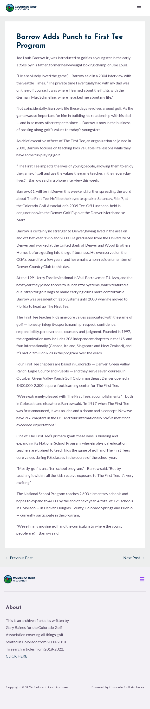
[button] (142, 579)
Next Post (134, 558)
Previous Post (19, 558)
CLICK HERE (16, 656)
